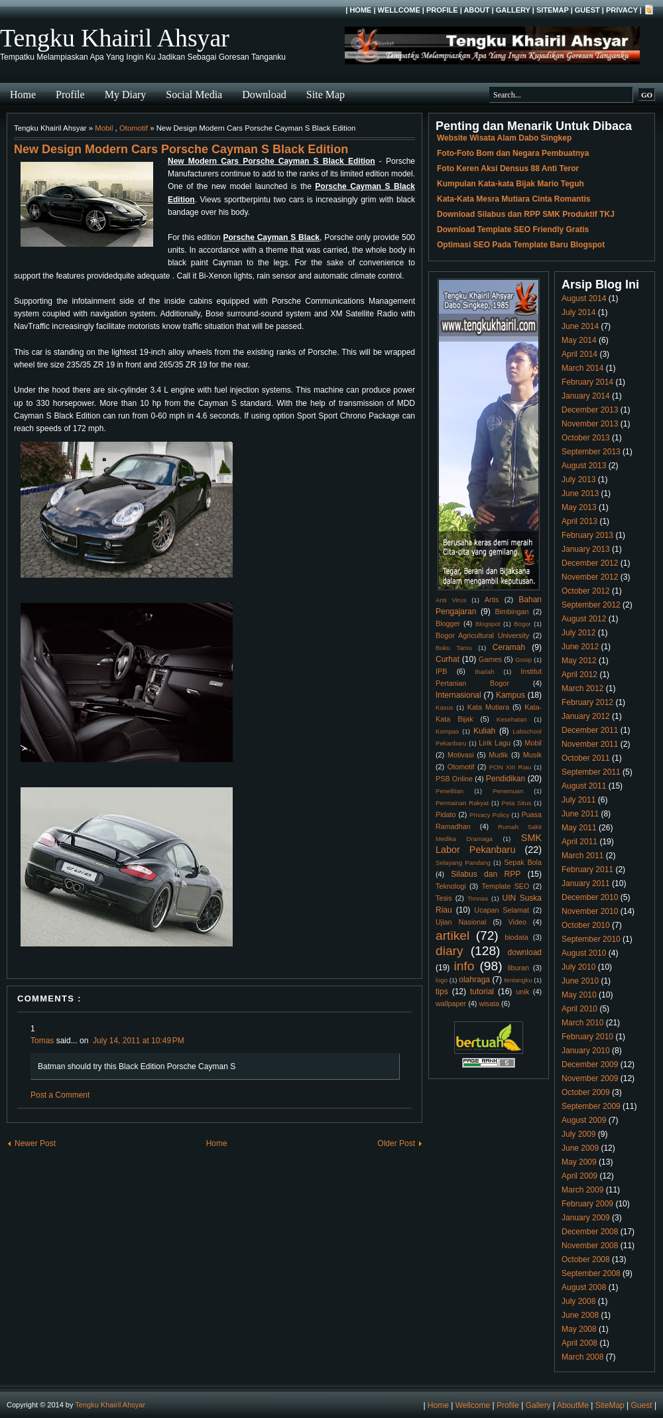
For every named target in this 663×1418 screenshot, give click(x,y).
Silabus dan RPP (485, 874)
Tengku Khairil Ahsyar (114, 38)
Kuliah (484, 731)
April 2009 (579, 1176)
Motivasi (461, 755)
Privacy (622, 10)
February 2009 (587, 1203)
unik (522, 992)
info (463, 966)
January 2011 (586, 883)
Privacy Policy (489, 814)
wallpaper (451, 1003)
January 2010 (586, 1050)
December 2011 (590, 730)
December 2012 (590, 563)
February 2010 (587, 1036)
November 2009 (590, 1078)
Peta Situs (517, 802)
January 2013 (586, 549)
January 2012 (586, 716)
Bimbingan (511, 611)
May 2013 (579, 507)
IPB (441, 671)
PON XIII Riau (510, 767)
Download (264, 94)
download (525, 952)
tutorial (482, 991)
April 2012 (579, 674)
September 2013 (591, 451)
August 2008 (584, 1287)
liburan (518, 968)
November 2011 (590, 744)
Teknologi (451, 886)
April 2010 (579, 1008)
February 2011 (587, 869)
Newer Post (35, 1143)
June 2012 (580, 646)
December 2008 (590, 1231)
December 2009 (590, 1064)
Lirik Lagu (495, 743)
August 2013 (584, 465)
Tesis (444, 898)
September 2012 (591, 605)
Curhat (447, 659)
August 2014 (584, 298)
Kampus (510, 695)
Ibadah (484, 671)
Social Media (194, 94)
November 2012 (590, 577)
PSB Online (454, 779)
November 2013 (590, 423)
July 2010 (578, 967)
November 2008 (590, 1245)
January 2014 (586, 396)
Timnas (477, 898)
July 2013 (578, 479)
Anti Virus (451, 600)
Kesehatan (512, 719)
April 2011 (579, 841)
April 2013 (579, 521)
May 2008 (579, 1329)
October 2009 (586, 1092)
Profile (442, 10)
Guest (587, 10)
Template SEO (506, 886)
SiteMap (552, 10)
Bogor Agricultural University (482, 635)
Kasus (444, 707)
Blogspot (487, 623)
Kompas (447, 731)
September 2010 (591, 939)
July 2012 (578, 632)
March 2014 (582, 368)
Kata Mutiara (488, 707)
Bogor (522, 623)
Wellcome (399, 10)
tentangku (518, 980)
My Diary (126, 94)
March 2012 (582, 688)
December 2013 (590, 410)
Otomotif (133, 128)
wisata (489, 1003)
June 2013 (580, 493)
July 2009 (578, 1134)
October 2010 (586, 925)
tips (442, 991)
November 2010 (590, 911)
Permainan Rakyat (462, 802)
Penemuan (508, 791)
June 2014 (580, 326)
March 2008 (582, 1357)
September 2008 (591, 1273)
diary (449, 951)
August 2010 (584, 953)
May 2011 (579, 827)
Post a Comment (60, 1095)
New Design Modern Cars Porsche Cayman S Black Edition (181, 149)
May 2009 (579, 1162)
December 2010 (590, 897)
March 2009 (582, 1189)
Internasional (458, 695)
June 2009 (580, 1148)
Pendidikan (505, 778)
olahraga (474, 979)
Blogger (448, 623)
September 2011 (591, 772)
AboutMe (573, 1405)
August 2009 (584, 1120)
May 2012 (579, 660)
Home (360, 10)
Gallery (513, 10)
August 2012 (584, 618)
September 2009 (591, 1106)
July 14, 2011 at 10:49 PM (138, 1040)
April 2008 (579, 1343)
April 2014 (579, 354)
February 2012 (587, 702)
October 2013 (586, 437)
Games (490, 659)
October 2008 (586, 1259)
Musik (532, 755)
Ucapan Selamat (501, 910)
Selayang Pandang (463, 862)
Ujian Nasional (461, 922)
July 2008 (578, 1301)
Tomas (42, 1040)
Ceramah (509, 647)
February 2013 (587, 535)
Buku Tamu (454, 647)
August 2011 (584, 786)
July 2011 (578, 800)
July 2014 (578, 312)
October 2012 (586, 591)
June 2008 (580, 1315)
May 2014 (579, 340)
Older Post (396, 1143)
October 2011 (586, 758)
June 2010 (580, 981)
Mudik (498, 755)
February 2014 (587, 382)
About (476, 10)
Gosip (523, 659)
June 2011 (580, 813)
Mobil (104, 128)
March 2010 (582, 1022)
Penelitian (449, 791)
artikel (452, 935)
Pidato (446, 814)
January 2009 (586, 1217)
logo (442, 980)
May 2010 (579, 994)
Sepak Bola (523, 862)
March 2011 (582, 855)
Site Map (325, 94)
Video (517, 922)
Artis (492, 600)
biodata (516, 937)
